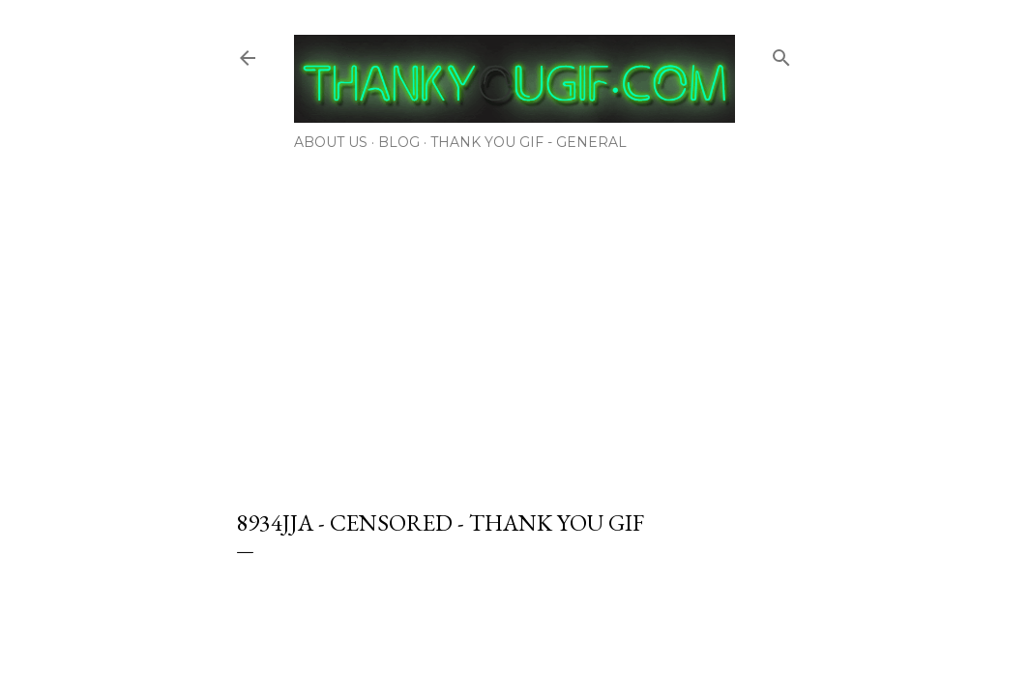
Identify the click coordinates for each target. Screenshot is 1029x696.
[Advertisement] (514, 323)
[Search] (781, 53)
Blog (399, 142)
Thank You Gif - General (528, 142)
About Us (331, 142)
